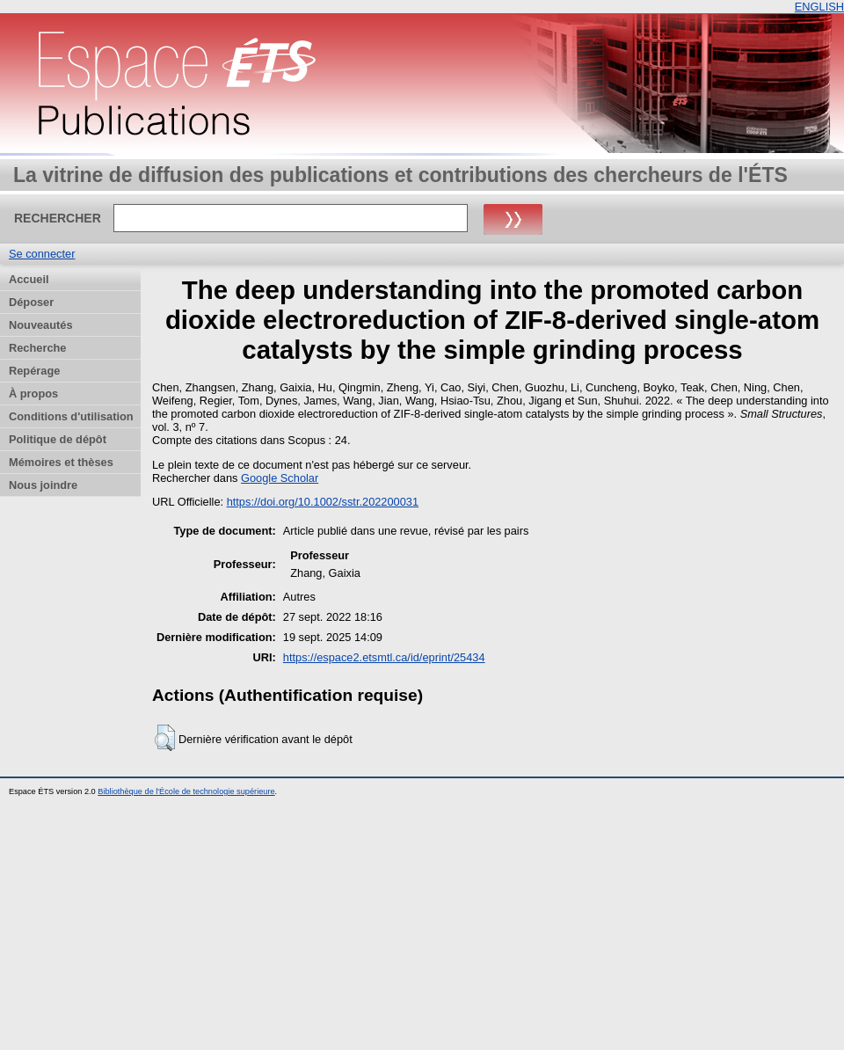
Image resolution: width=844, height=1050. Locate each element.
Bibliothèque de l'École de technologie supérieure (186, 791)
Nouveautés (41, 325)
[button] (165, 738)
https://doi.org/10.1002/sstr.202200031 (322, 501)
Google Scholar (279, 478)
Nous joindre (43, 485)
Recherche (37, 347)
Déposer (31, 302)
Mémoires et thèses (61, 462)
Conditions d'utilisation (71, 416)
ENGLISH (819, 6)
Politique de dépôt (57, 439)
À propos (33, 393)
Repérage (34, 370)
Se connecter (42, 253)
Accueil (29, 279)
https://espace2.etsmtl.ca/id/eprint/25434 (384, 657)
